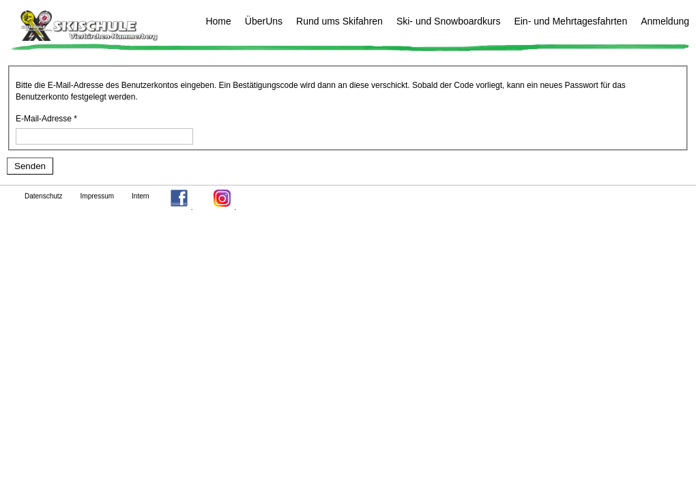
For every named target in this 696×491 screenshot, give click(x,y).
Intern (140, 196)
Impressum (97, 196)
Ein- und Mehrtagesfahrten (570, 21)
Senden (30, 166)
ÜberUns (263, 21)
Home (218, 21)
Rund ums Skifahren (339, 21)
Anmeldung (665, 21)
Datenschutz (44, 196)
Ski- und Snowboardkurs (448, 21)
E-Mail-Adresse (46, 118)
